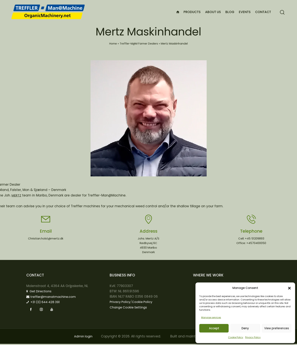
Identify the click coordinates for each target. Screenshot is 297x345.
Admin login (83, 337)
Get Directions (39, 291)
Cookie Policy (235, 337)
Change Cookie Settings (129, 307)
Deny (245, 328)
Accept (214, 328)
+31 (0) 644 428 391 (44, 302)
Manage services (211, 317)
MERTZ (16, 195)
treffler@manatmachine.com (52, 297)
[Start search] (282, 12)
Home (112, 43)
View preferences (276, 328)
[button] (289, 288)
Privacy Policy (253, 337)
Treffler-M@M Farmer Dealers (139, 43)
